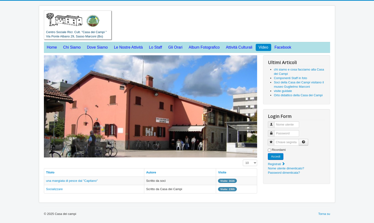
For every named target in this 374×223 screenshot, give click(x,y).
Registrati (276, 164)
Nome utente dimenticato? (286, 168)
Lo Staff (155, 47)
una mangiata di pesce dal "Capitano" (72, 180)
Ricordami (279, 150)
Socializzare (54, 189)
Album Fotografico (204, 47)
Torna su (324, 214)
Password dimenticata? (284, 172)
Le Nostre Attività (128, 47)
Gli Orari (175, 47)
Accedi (275, 156)
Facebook (283, 47)
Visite (222, 172)
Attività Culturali (239, 47)
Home (52, 47)
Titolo (50, 172)
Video (263, 47)
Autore (151, 172)
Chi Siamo (72, 47)
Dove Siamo (97, 47)
